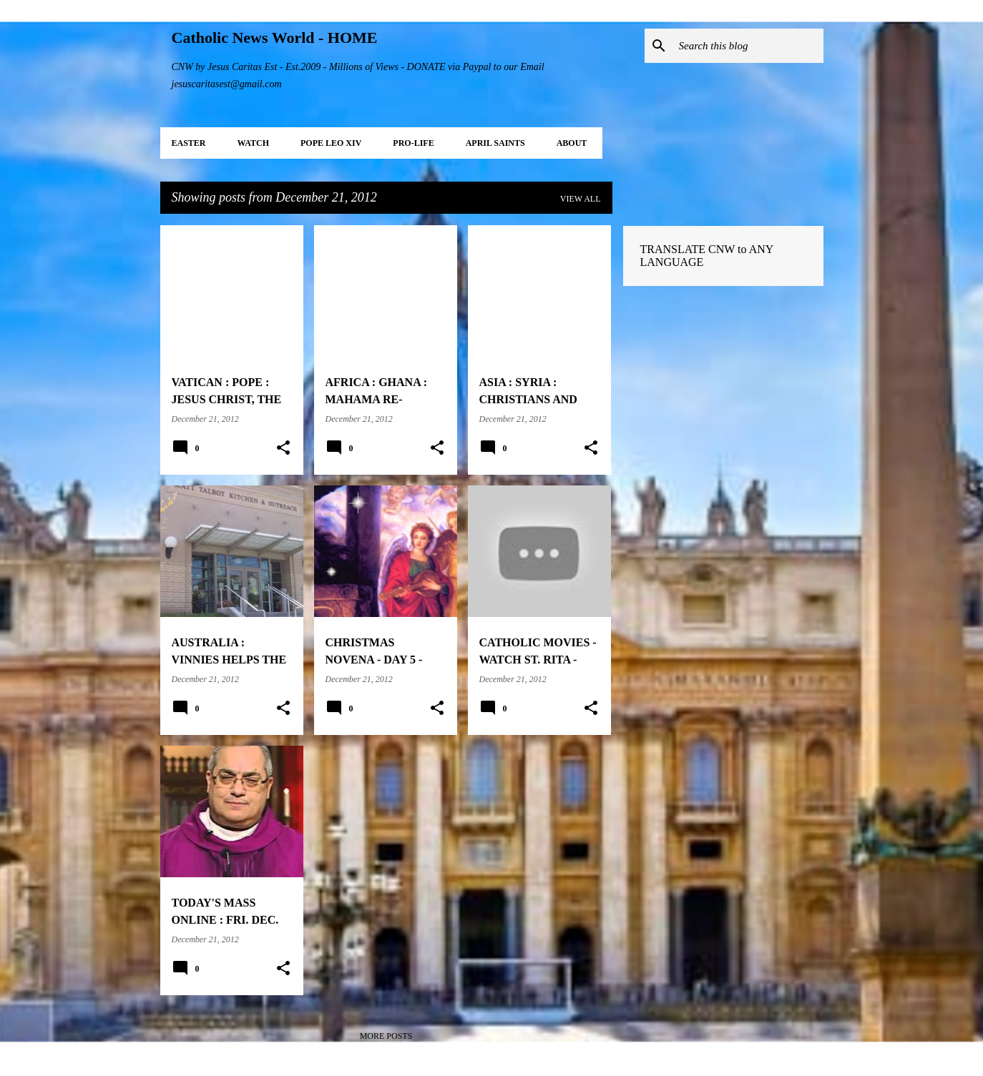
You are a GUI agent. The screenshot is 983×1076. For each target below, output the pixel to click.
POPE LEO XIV (330, 143)
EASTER (189, 143)
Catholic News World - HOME (275, 37)
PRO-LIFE (413, 143)
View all (580, 199)
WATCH (253, 143)
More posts (386, 1036)
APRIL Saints (495, 143)
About (572, 143)
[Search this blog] (748, 46)
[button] (283, 448)
